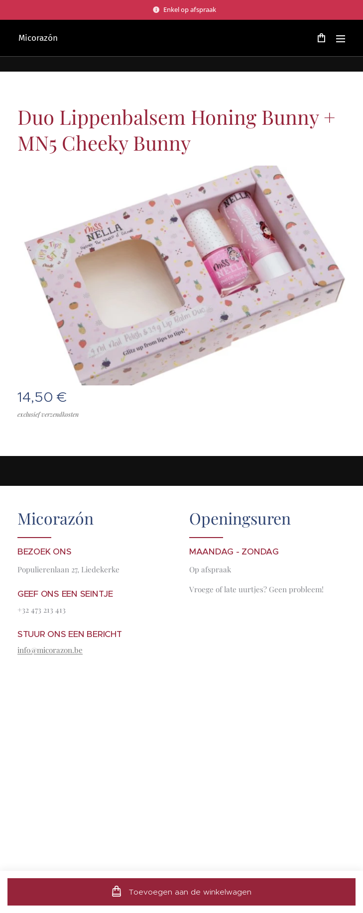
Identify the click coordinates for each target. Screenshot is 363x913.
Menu (340, 38)
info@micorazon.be (50, 650)
